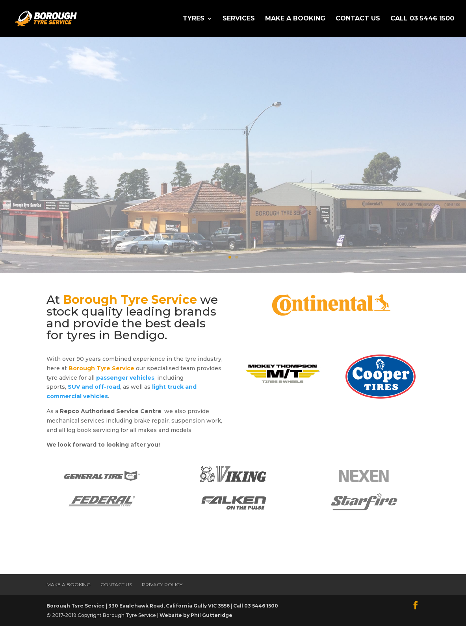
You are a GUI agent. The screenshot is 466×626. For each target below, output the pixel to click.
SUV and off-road (94, 386)
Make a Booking (295, 19)
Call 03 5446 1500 (422, 19)
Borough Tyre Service (75, 606)
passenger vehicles (125, 377)
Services (239, 19)
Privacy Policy (162, 584)
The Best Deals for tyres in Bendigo (227, 131)
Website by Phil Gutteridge (196, 615)
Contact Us (358, 19)
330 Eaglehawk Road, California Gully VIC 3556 (169, 606)
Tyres (193, 19)
